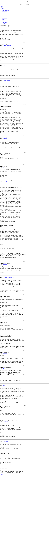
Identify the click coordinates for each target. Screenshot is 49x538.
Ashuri (3, 20)
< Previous (1, 6)
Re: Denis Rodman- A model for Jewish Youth (7, 16)
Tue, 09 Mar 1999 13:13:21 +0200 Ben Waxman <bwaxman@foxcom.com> (6, 26)
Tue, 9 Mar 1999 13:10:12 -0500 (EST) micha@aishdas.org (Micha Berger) (6, 313)
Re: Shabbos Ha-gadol (5, 500)
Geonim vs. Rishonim (4, 18)
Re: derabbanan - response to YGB (6, 9)
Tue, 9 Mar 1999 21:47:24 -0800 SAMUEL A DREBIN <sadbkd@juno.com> (6, 500)
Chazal (3, 8)
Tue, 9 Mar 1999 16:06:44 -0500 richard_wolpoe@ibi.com (5, 462)
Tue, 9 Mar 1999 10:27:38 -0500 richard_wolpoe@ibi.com (5, 154)
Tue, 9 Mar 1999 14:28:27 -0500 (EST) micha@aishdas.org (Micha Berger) (6, 416)
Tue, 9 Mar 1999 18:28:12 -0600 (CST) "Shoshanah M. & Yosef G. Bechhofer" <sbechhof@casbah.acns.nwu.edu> (10, 476)
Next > (48, 6)
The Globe (4, 436)
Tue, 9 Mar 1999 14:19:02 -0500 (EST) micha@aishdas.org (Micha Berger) (6, 381)
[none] (2, 15)
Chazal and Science (4, 23)
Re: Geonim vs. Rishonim (6, 381)
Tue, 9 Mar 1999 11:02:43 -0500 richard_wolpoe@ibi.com (5, 186)
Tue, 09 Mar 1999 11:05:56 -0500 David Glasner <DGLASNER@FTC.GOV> (6, 118)
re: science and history (4, 11)
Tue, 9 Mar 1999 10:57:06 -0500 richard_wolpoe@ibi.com (5, 173)
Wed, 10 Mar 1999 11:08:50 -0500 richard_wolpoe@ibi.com (5, 514)
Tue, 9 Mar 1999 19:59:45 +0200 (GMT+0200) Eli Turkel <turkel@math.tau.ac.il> (7, 282)
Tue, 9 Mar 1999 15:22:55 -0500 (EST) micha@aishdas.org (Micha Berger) (6, 436)
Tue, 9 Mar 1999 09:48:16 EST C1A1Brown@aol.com (5, 47)
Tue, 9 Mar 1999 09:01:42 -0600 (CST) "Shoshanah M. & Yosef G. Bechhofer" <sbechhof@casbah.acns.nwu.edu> (10, 70)
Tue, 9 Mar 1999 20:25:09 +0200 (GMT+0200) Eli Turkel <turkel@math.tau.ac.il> (7, 336)
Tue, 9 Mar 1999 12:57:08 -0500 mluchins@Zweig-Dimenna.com (5, 298)
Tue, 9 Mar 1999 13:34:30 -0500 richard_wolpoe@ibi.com (5, 366)
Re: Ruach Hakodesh (4, 22)
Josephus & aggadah (4, 14)
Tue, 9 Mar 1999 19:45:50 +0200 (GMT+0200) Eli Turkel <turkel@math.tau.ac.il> (7, 256)
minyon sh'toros (4, 19)
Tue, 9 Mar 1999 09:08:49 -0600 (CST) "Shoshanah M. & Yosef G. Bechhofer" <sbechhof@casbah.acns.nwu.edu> (10, 87)
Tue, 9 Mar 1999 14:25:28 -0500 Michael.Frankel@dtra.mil (5, 399)
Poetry (2, 13)
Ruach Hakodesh (4, 21)
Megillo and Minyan (4, 12)
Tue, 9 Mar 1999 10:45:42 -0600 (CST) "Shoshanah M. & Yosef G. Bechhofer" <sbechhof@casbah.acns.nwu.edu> (10, 203)
